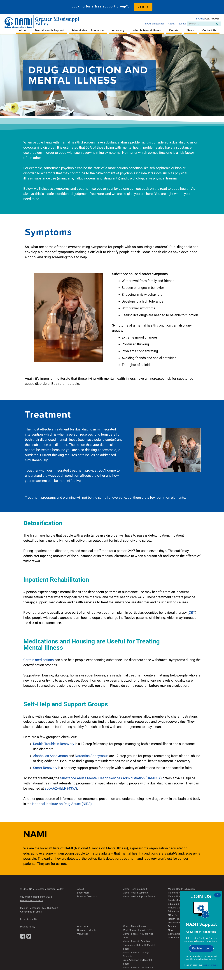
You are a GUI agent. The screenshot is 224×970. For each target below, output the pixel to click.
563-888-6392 (50, 906)
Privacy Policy (27, 925)
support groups (210, 965)
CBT (192, 611)
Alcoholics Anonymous (50, 754)
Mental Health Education (88, 29)
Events (182, 22)
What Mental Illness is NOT (137, 928)
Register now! (201, 948)
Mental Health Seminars (135, 891)
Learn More (83, 891)
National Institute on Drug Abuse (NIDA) (62, 802)
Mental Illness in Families (136, 939)
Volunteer (82, 932)
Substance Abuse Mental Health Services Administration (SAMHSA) (111, 777)
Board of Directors (87, 895)
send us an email (32, 910)
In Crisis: (200, 17)
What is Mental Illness (147, 29)
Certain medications (38, 658)
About (171, 22)
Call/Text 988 (212, 17)
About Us (32, 917)
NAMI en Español (154, 22)
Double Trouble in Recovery (53, 742)
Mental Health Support (49, 29)
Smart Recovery (45, 766)
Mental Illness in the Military (138, 966)
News (190, 29)
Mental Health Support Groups (139, 895)
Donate (173, 29)
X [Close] (217, 894)
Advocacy (118, 29)
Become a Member (87, 928)
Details (143, 6)
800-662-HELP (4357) (61, 787)
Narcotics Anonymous (91, 754)
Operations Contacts (179, 936)
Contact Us (209, 29)
